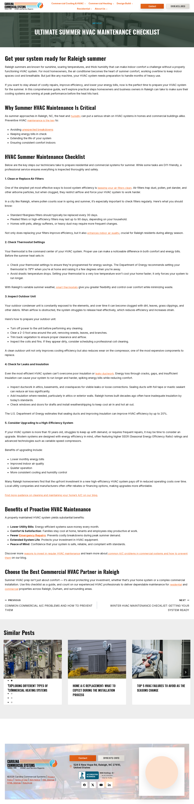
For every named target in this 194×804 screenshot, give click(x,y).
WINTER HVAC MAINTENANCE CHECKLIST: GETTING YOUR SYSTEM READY (144, 605)
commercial (12, 588)
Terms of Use (22, 778)
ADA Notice (37, 778)
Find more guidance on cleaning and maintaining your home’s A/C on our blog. (54, 495)
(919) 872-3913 (178, 6)
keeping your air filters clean (115, 187)
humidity (76, 116)
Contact (152, 6)
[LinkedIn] (109, 785)
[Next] (185, 672)
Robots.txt (40, 782)
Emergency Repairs (32, 535)
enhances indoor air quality (104, 232)
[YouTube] (101, 785)
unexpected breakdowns (37, 129)
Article (97, 23)
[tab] (11, 680)
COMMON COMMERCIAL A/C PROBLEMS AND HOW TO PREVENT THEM (49, 605)
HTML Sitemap (25, 782)
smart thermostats (67, 287)
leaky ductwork (105, 373)
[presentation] (33, 659)
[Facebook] (84, 785)
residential (176, 584)
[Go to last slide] (8, 672)
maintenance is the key (41, 120)
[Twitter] (93, 785)
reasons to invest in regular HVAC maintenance (53, 553)
